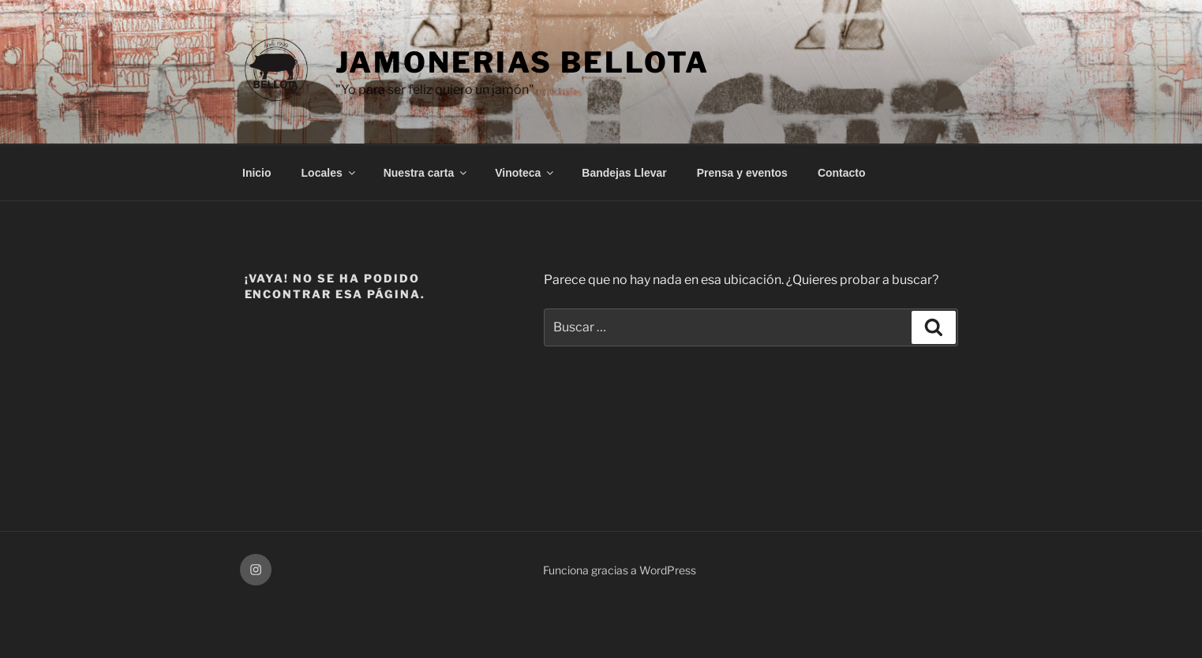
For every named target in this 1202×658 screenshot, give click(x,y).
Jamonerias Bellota (522, 62)
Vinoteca (525, 172)
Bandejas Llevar (624, 172)
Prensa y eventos (742, 172)
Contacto (842, 172)
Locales (329, 172)
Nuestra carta (427, 172)
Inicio (256, 172)
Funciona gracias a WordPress (619, 570)
